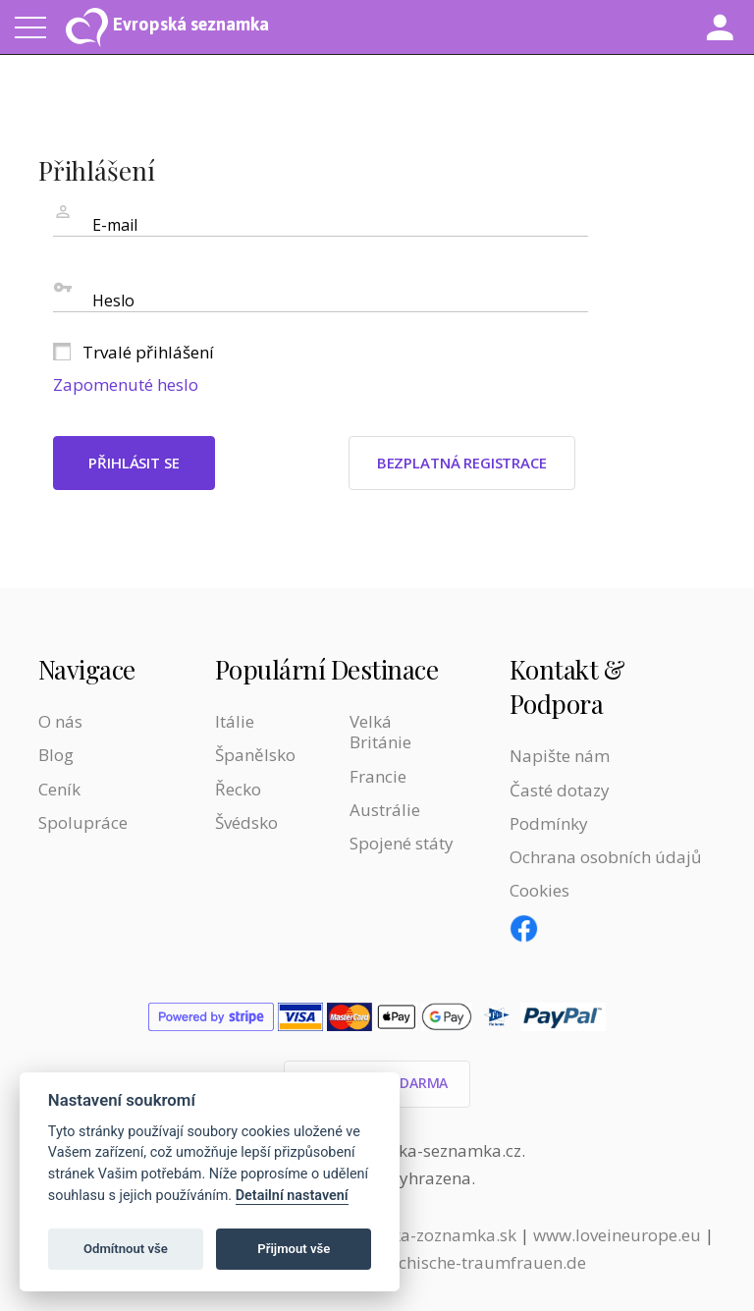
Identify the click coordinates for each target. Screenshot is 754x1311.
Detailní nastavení (292, 1195)
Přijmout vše (293, 1248)
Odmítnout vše (125, 1248)
